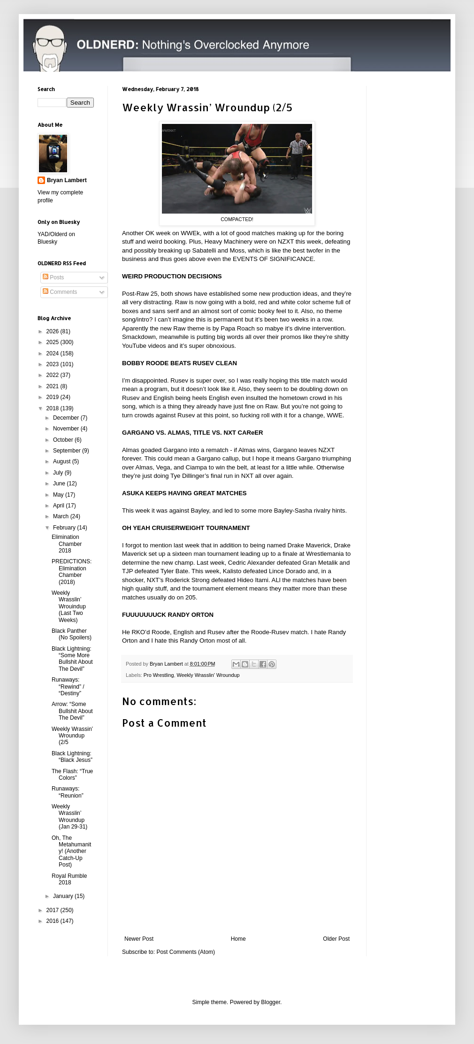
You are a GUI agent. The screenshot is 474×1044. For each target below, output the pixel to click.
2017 (53, 910)
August (62, 461)
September (67, 450)
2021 (53, 386)
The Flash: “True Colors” (72, 774)
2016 (53, 921)
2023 (53, 364)
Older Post (336, 939)
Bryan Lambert (67, 180)
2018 (53, 408)
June (60, 483)
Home (238, 939)
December (67, 418)
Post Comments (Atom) (185, 952)
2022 (53, 375)
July (59, 472)
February (65, 527)
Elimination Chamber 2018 (67, 544)
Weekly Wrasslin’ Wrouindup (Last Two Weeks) (69, 606)
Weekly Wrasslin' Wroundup (207, 675)
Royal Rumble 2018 (69, 879)
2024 (53, 353)
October (64, 440)
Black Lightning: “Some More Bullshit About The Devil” (72, 658)
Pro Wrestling (159, 675)
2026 (53, 331)
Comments (60, 292)
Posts (53, 277)
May (59, 494)
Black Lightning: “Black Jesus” (72, 756)
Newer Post (138, 939)
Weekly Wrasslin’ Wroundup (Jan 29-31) (69, 816)
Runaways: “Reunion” (68, 791)
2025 (53, 342)
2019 (53, 397)
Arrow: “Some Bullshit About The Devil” (72, 711)
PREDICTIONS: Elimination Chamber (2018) (72, 571)
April (59, 505)
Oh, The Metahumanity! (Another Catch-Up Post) (71, 851)
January (64, 896)
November (67, 428)
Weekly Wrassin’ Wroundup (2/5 (72, 736)
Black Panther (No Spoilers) (72, 634)
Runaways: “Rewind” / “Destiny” (68, 686)
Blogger (270, 1002)
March (61, 516)
